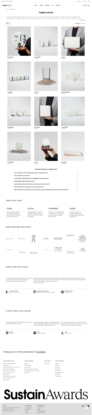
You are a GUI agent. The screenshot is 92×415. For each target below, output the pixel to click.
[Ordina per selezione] (83, 23)
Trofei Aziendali (27, 368)
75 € (9, 128)
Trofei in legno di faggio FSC (8, 370)
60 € (63, 93)
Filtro (8, 23)
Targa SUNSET (10, 127)
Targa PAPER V (37, 57)
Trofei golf (57, 365)
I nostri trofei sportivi (59, 362)
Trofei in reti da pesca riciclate (9, 372)
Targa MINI (9, 92)
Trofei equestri (58, 372)
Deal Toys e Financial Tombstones (31, 370)
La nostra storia (28, 409)
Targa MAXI (37, 127)
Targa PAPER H (64, 127)
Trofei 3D (26, 365)
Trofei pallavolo (58, 377)
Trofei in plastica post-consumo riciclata (11, 368)
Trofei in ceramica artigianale (9, 365)
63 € (63, 58)
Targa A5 (36, 92)
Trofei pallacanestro (59, 374)
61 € (9, 58)
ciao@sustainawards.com (8, 410)
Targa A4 (63, 57)
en (89, 1)
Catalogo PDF (40, 409)
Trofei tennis (57, 368)
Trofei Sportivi (27, 374)
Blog (26, 412)
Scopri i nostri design (28, 362)
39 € (9, 93)
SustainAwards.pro (40, 414)
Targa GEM (63, 162)
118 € (63, 163)
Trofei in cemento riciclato (8, 379)
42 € (36, 163)
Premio (36, 162)
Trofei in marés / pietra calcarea (9, 377)
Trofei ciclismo (58, 370)
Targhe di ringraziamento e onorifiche (32, 372)
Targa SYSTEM (10, 162)
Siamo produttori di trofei (8, 362)
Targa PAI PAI (10, 57)
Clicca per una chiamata (9, 412)
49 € (36, 58)
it (87, 1)
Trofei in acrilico (6, 381)
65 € (36, 128)
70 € (9, 163)
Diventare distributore (41, 412)
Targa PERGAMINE (65, 92)
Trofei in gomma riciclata (8, 374)
